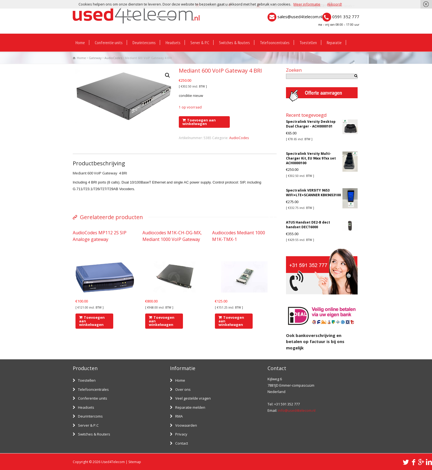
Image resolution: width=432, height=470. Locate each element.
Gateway (95, 58)
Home (80, 42)
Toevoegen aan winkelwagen (199, 122)
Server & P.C (199, 42)
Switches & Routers (234, 42)
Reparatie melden (190, 407)
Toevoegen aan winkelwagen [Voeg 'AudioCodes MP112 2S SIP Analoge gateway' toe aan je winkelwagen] (92, 321)
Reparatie (334, 42)
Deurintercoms (144, 42)
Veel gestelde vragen (193, 398)
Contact (181, 443)
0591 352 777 (345, 16)
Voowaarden (186, 425)
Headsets (173, 42)
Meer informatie (306, 4)
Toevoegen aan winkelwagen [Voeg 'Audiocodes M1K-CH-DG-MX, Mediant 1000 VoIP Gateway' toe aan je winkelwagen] (161, 321)
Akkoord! (334, 4)
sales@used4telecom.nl (299, 16)
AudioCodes (113, 58)
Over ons (183, 389)
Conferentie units (109, 42)
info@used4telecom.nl (296, 410)
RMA (179, 416)
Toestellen (308, 42)
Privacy (181, 434)
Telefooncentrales (275, 42)
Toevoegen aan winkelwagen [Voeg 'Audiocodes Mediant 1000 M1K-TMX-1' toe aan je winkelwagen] (231, 321)
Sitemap (134, 462)
